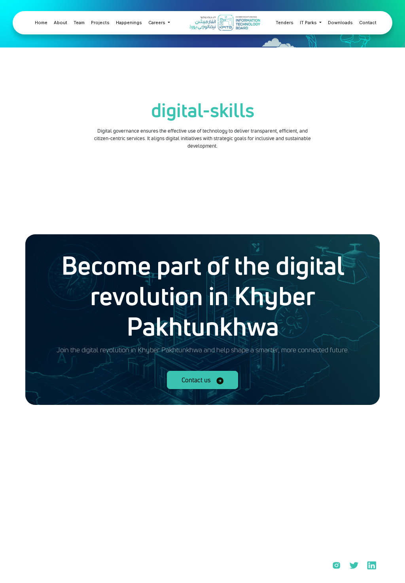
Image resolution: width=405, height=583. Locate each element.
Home (41, 22)
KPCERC (342, 521)
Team (79, 22)
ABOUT (341, 470)
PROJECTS (346, 487)
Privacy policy (60, 568)
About (60, 22)
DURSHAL (345, 504)
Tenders (284, 22)
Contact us (202, 380)
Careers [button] (157, 22)
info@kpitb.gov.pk (70, 537)
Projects (100, 22)
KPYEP (340, 538)
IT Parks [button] (309, 22)
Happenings (129, 22)
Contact (368, 22)
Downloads (340, 22)
